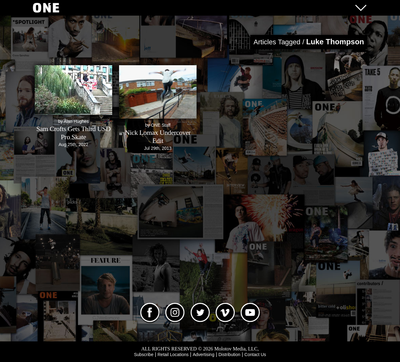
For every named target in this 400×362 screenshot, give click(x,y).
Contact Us (255, 354)
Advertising (203, 354)
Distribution (229, 354)
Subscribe (143, 354)
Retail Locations (173, 354)
